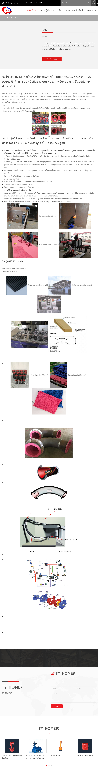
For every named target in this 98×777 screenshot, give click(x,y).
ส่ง (57, 706)
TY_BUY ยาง (52, 59)
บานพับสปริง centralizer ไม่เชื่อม (12, 757)
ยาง (17, 18)
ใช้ (60, 10)
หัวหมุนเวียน (56, 756)
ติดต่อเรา (91, 10)
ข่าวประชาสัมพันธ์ (74, 10)
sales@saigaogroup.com (13, 3)
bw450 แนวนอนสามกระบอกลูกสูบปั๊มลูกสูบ (36, 757)
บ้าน (5, 18)
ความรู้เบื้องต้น (47, 10)
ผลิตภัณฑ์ (31, 10)
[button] (46, 765)
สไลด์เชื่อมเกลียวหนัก (85, 756)
